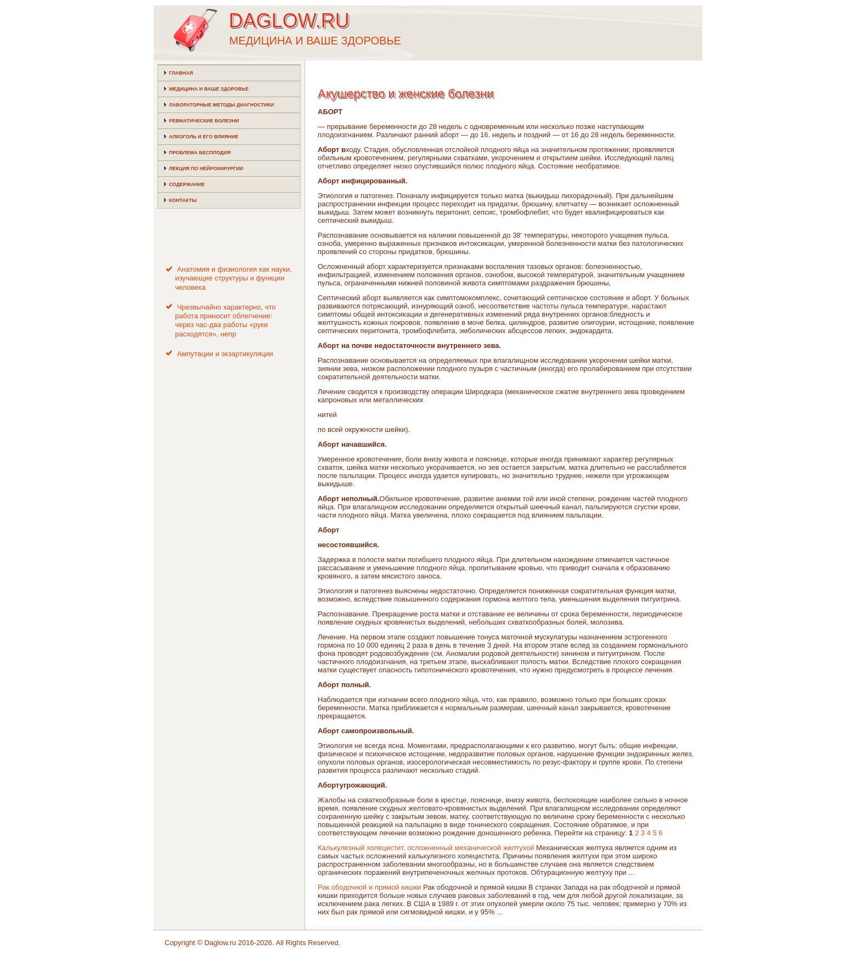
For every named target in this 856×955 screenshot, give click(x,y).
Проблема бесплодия (199, 152)
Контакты (182, 200)
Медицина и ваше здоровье (209, 89)
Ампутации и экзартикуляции (225, 354)
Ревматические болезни (204, 120)
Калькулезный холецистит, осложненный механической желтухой (426, 848)
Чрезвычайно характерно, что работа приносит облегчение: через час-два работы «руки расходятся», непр (225, 320)
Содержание (187, 184)
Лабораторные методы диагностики (221, 105)
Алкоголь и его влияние (203, 136)
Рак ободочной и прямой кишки (369, 887)
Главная (181, 73)
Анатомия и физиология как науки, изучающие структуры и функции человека (233, 278)
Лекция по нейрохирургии (206, 168)
